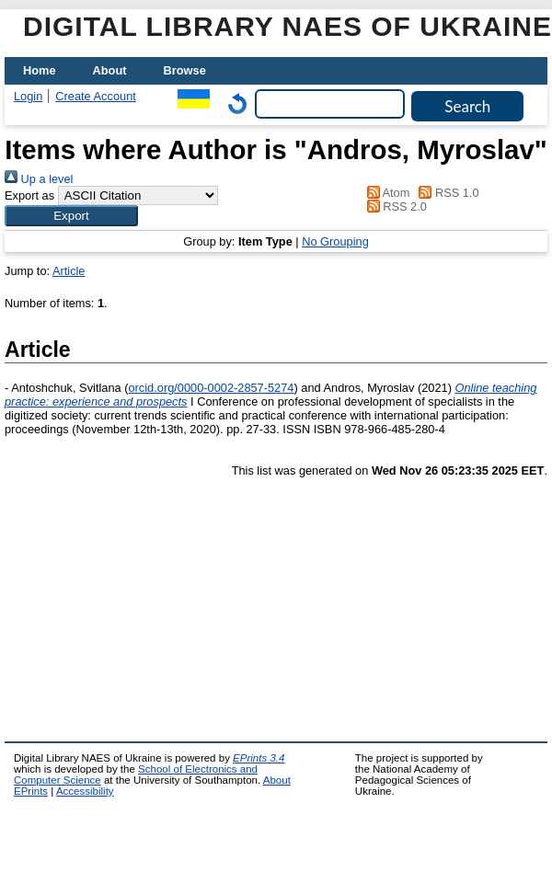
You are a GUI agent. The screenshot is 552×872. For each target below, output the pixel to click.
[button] (71, 215)
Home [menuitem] (39, 70)
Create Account (95, 96)
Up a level (39, 179)
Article (69, 271)
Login (28, 96)
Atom (385, 193)
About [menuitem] (110, 70)
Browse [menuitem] (185, 70)
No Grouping (335, 241)
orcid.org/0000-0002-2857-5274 (210, 388)
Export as (29, 195)
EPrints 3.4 (258, 757)
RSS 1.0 (446, 193)
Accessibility (85, 791)
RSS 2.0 (394, 206)
